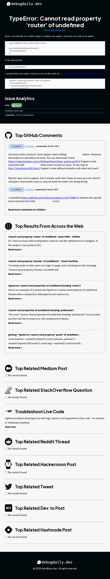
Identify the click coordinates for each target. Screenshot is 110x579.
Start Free (10, 426)
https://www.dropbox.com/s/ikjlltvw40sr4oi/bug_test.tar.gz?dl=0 (44, 161)
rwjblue (30, 189)
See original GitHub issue (55, 30)
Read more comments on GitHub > (27, 209)
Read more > (15, 249)
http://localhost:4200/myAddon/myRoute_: (81, 74)
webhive (30, 146)
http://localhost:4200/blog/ (24, 168)
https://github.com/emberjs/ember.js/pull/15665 (48, 197)
